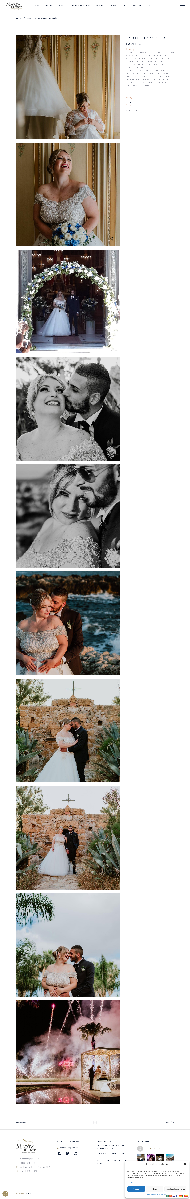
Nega (154, 1189)
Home (18, 17)
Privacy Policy (151, 1194)
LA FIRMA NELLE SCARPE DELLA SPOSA (112, 1153)
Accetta (136, 1189)
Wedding (28, 17)
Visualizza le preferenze (175, 1189)
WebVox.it (29, 1193)
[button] (185, 1164)
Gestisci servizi (134, 1182)
